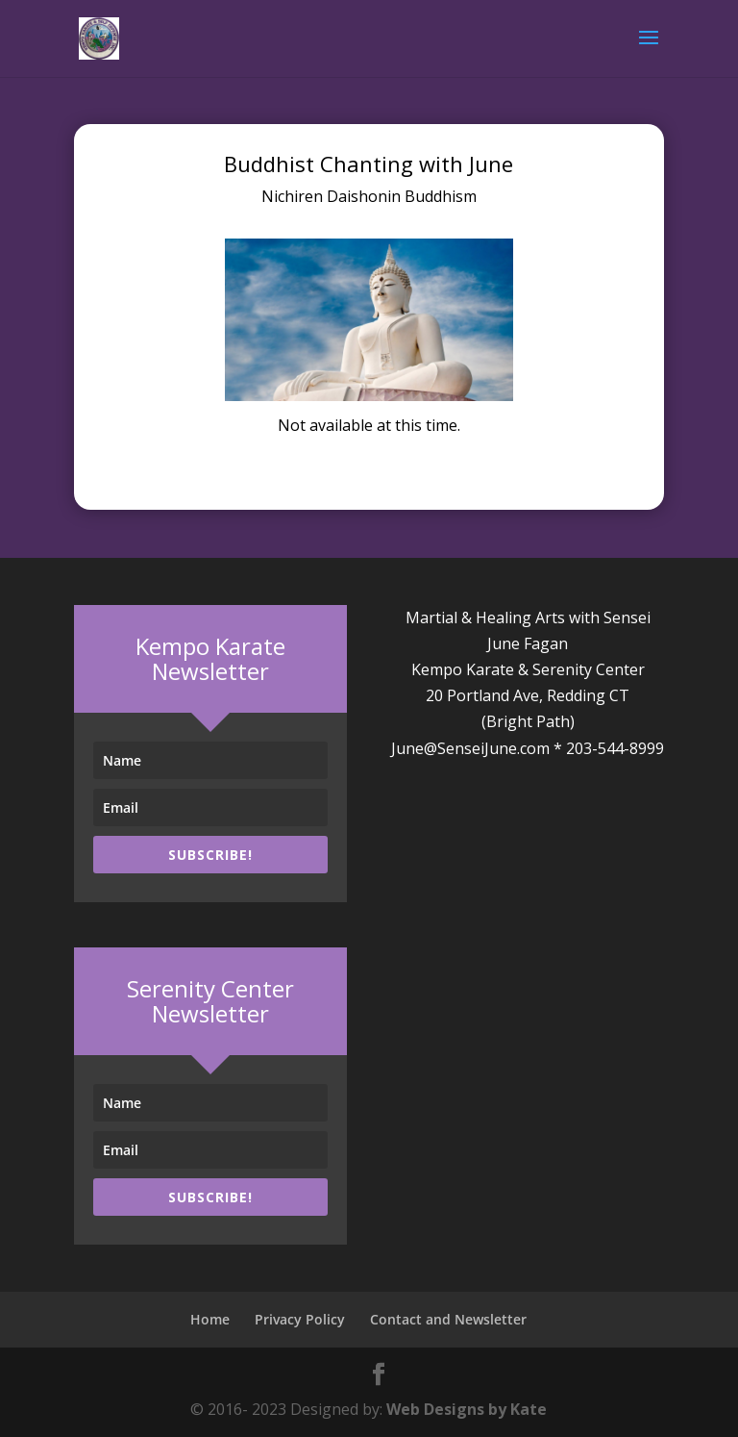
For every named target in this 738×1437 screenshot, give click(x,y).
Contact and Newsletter (448, 1319)
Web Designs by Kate (466, 1409)
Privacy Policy (300, 1319)
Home (210, 1319)
